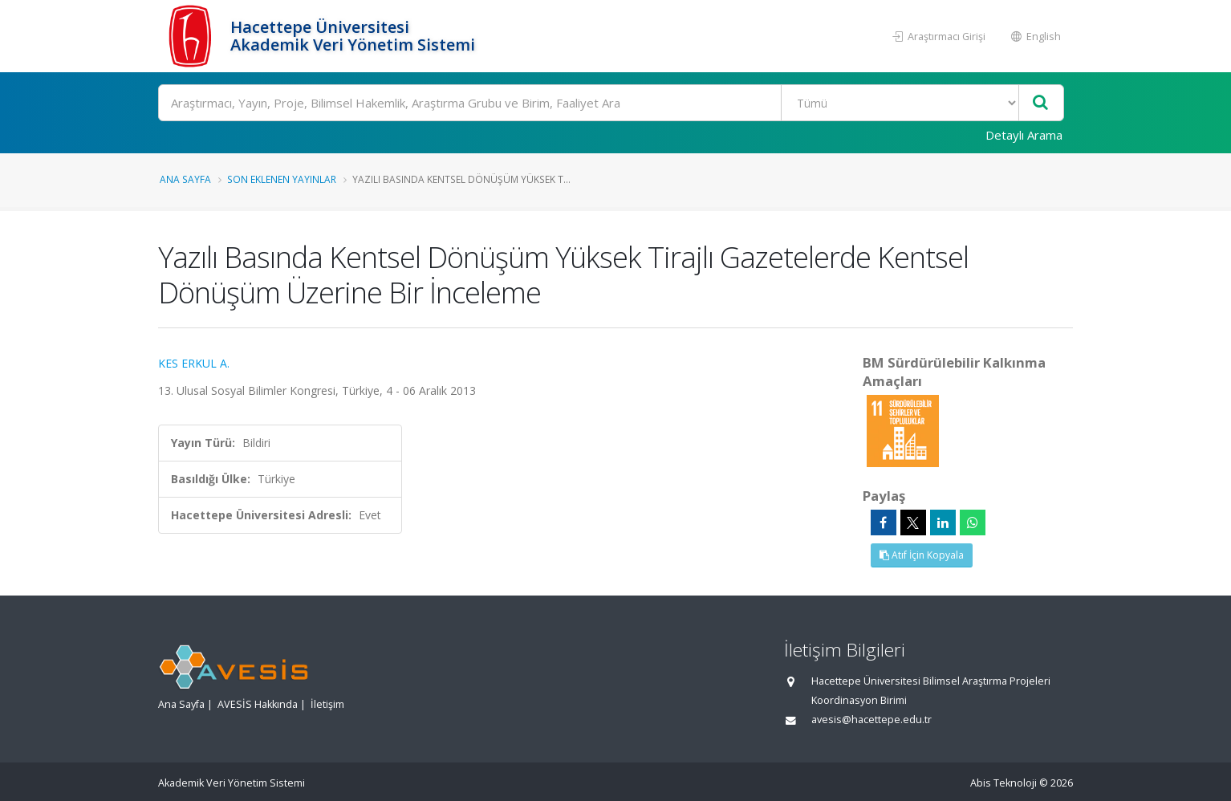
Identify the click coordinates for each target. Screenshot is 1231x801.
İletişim (327, 704)
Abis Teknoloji (1003, 783)
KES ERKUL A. (194, 363)
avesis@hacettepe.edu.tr (871, 719)
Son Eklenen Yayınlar (281, 179)
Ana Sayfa (185, 179)
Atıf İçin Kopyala (922, 555)
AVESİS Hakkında (257, 704)
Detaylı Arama (1023, 135)
